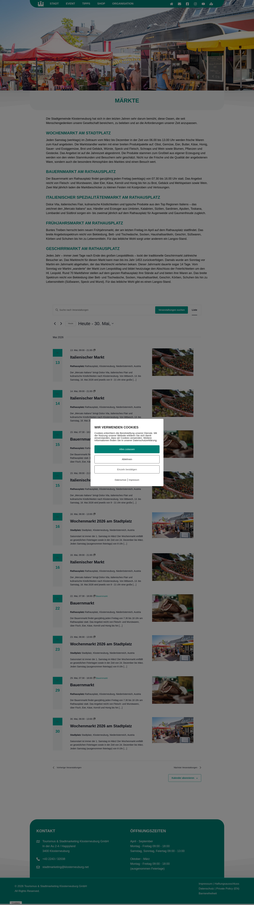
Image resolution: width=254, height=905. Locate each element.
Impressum (134, 480)
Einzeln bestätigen (127, 469)
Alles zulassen (127, 449)
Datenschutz (120, 480)
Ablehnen (127, 459)
